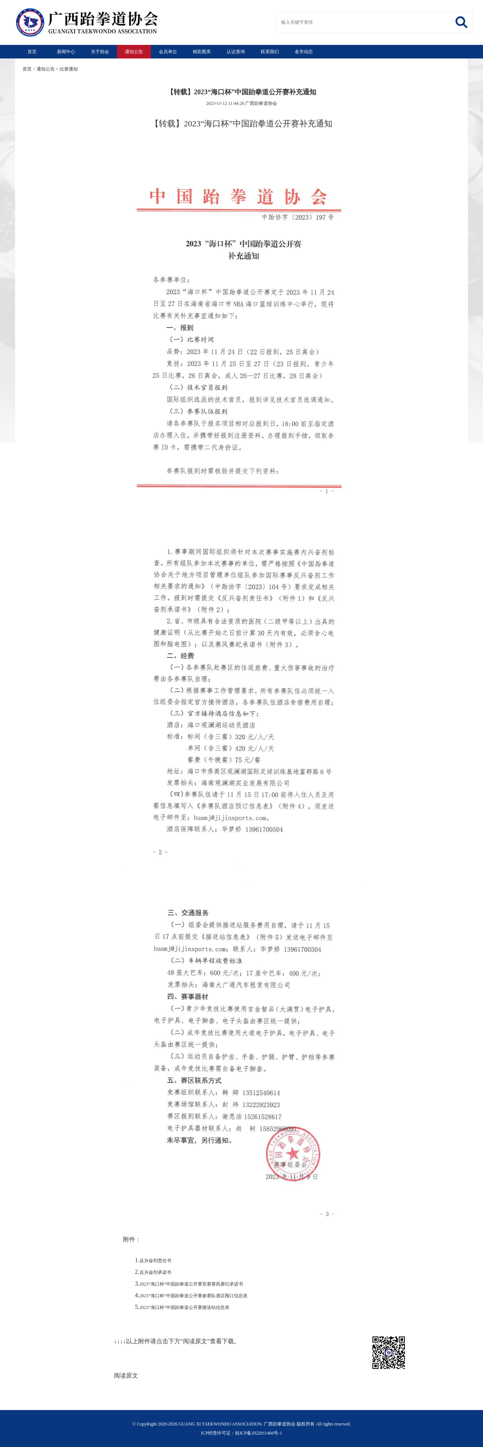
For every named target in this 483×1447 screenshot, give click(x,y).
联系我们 (270, 51)
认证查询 (236, 51)
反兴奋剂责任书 (155, 1260)
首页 (32, 51)
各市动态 (304, 51)
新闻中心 (66, 51)
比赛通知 (69, 69)
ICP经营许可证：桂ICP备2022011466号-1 (241, 1433)
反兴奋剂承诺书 (155, 1272)
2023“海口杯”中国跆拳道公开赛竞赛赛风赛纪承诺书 (191, 1284)
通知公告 (134, 51)
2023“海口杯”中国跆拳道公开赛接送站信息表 (185, 1307)
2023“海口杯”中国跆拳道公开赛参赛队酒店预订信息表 (194, 1295)
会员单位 (168, 51)
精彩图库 (202, 51)
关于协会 (100, 51)
